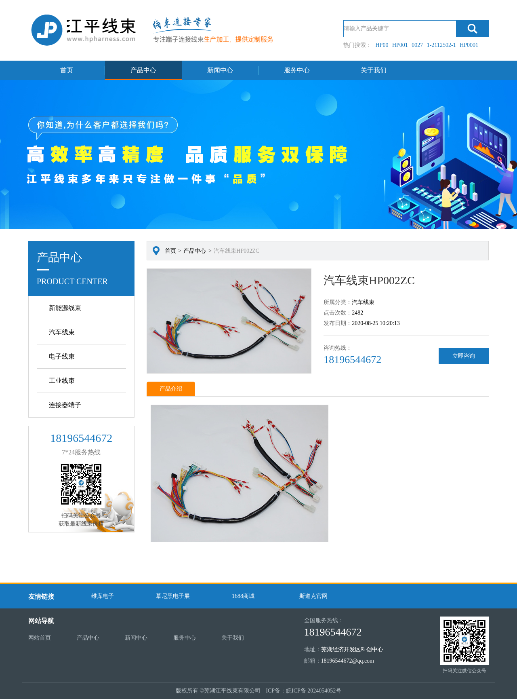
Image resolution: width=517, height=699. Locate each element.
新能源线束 (65, 307)
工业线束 (62, 380)
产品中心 (143, 70)
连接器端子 (65, 404)
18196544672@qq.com (347, 661)
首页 (66, 70)
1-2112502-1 (441, 45)
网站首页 (39, 638)
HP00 (382, 45)
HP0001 (469, 45)
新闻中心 (220, 70)
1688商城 (243, 596)
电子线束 (62, 356)
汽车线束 (62, 332)
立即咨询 (463, 356)
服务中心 (297, 70)
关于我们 (374, 70)
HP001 (400, 45)
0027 (417, 45)
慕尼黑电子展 (173, 596)
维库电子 (102, 596)
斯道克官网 (313, 596)
